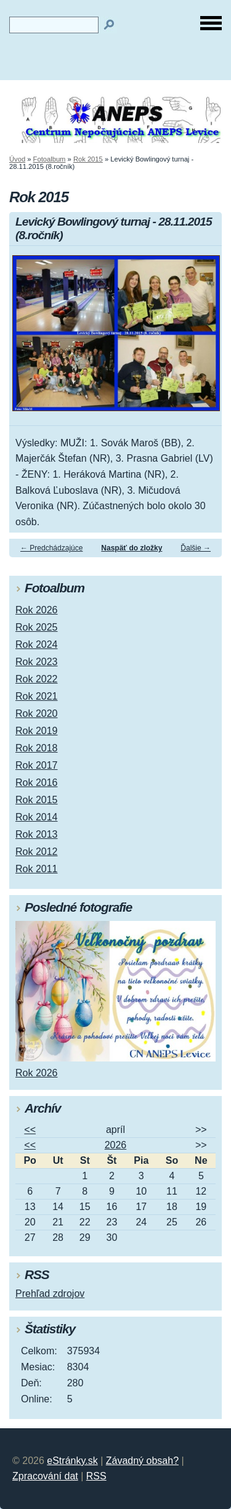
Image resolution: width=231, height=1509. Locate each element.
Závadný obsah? (142, 1460)
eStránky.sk (72, 1460)
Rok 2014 (36, 817)
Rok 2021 (36, 696)
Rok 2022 (36, 679)
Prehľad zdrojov (49, 1293)
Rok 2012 (36, 851)
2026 (116, 1145)
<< (30, 1129)
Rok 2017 (36, 765)
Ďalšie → (195, 548)
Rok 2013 (36, 834)
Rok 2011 (36, 869)
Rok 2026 (36, 610)
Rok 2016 (36, 782)
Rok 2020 (36, 713)
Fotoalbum (49, 159)
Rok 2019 (36, 731)
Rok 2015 (88, 159)
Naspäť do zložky (131, 548)
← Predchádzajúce (51, 548)
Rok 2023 (36, 661)
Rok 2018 (36, 748)
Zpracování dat (45, 1476)
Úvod (17, 159)
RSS (96, 1476)
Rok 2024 (36, 644)
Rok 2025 (36, 627)
